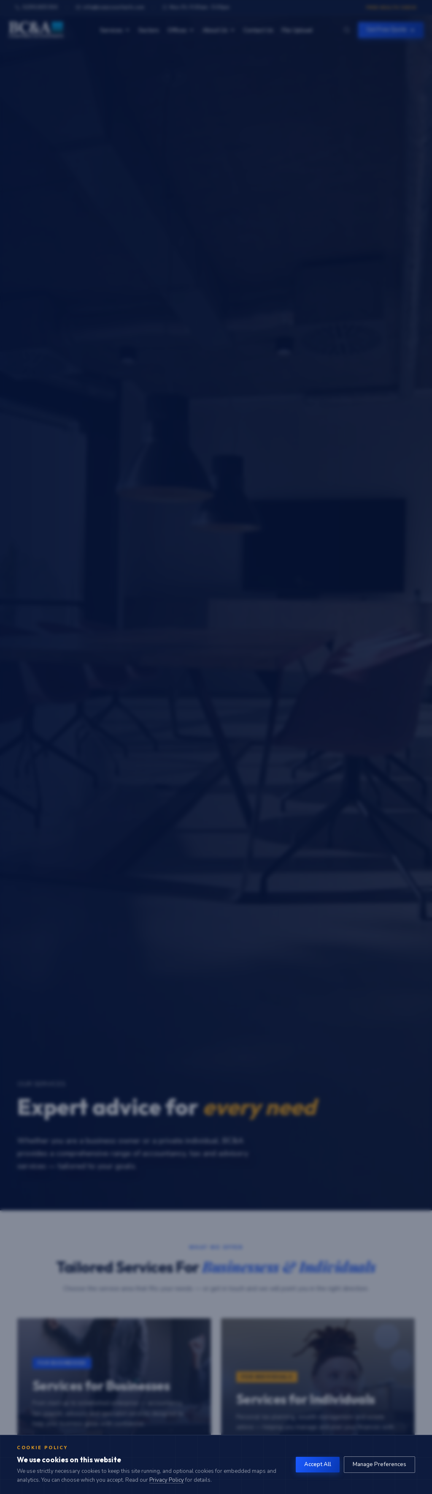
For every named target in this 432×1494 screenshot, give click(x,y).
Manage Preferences (379, 1464)
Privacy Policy (166, 1480)
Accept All (317, 1464)
